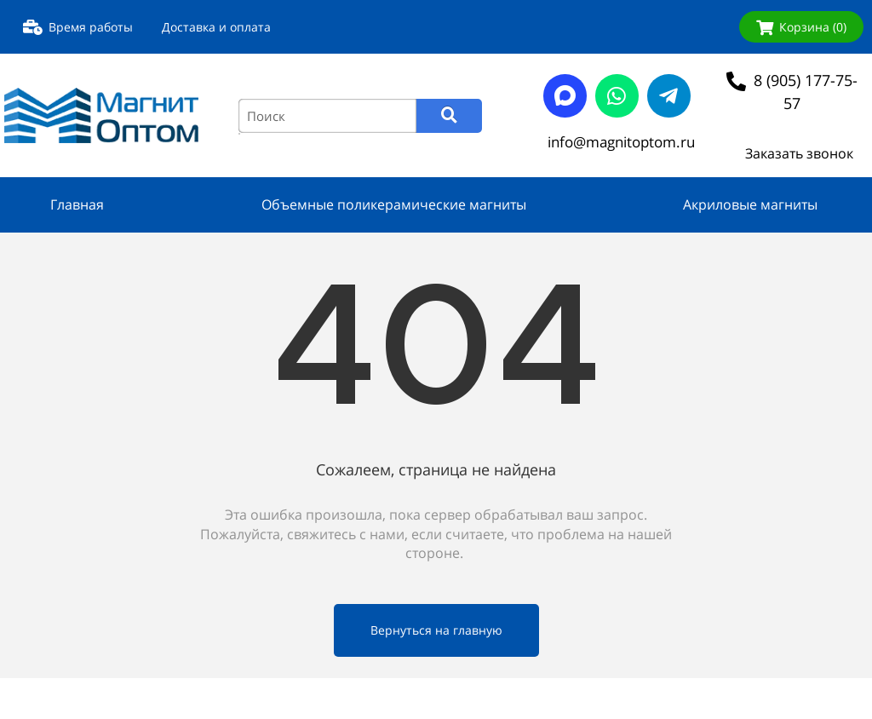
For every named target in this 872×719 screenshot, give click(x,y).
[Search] (449, 116)
